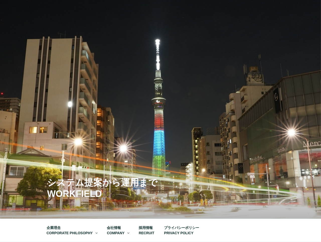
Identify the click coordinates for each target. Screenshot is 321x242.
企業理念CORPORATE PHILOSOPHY (73, 230)
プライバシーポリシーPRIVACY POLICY (181, 230)
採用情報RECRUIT (146, 230)
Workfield (74, 194)
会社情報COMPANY (118, 230)
